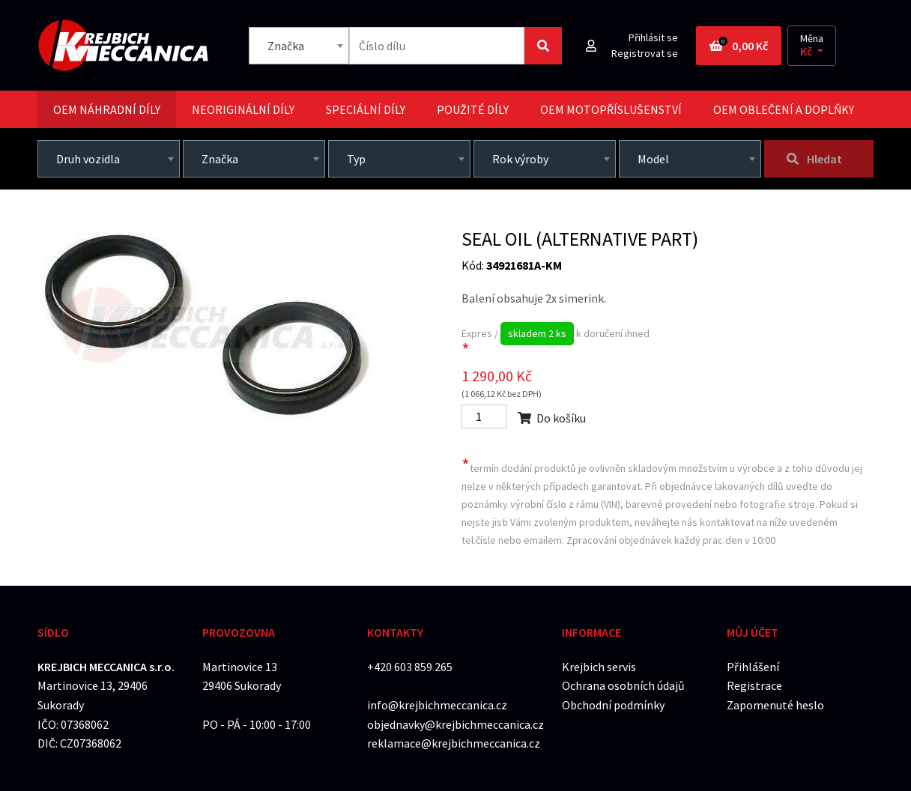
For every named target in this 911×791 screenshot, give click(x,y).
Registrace (754, 685)
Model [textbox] (653, 158)
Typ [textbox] (356, 158)
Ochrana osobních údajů (623, 685)
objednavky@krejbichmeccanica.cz (455, 724)
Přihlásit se (653, 37)
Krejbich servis (599, 666)
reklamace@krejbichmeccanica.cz (453, 743)
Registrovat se (644, 53)
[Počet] (483, 416)
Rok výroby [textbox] (520, 158)
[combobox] (299, 45)
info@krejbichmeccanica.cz (437, 704)
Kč (807, 51)
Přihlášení (753, 666)
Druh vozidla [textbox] (88, 158)
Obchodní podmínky (613, 704)
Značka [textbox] (285, 45)
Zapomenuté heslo (775, 704)
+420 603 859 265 (410, 666)
